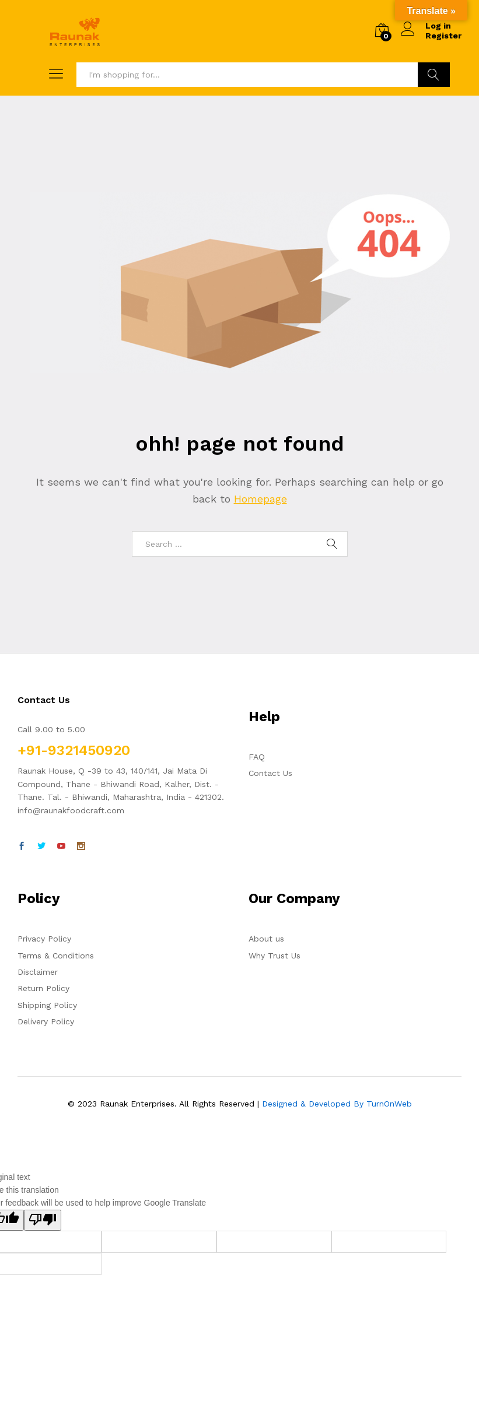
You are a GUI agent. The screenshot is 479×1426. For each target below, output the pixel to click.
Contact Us (270, 773)
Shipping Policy (47, 1005)
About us (266, 938)
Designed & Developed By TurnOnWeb (337, 1103)
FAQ (257, 756)
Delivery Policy (46, 1021)
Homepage (260, 499)
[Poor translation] (42, 1220)
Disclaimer (38, 972)
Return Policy (43, 988)
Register (443, 35)
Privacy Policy (44, 938)
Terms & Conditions (56, 955)
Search (434, 74)
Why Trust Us (274, 955)
